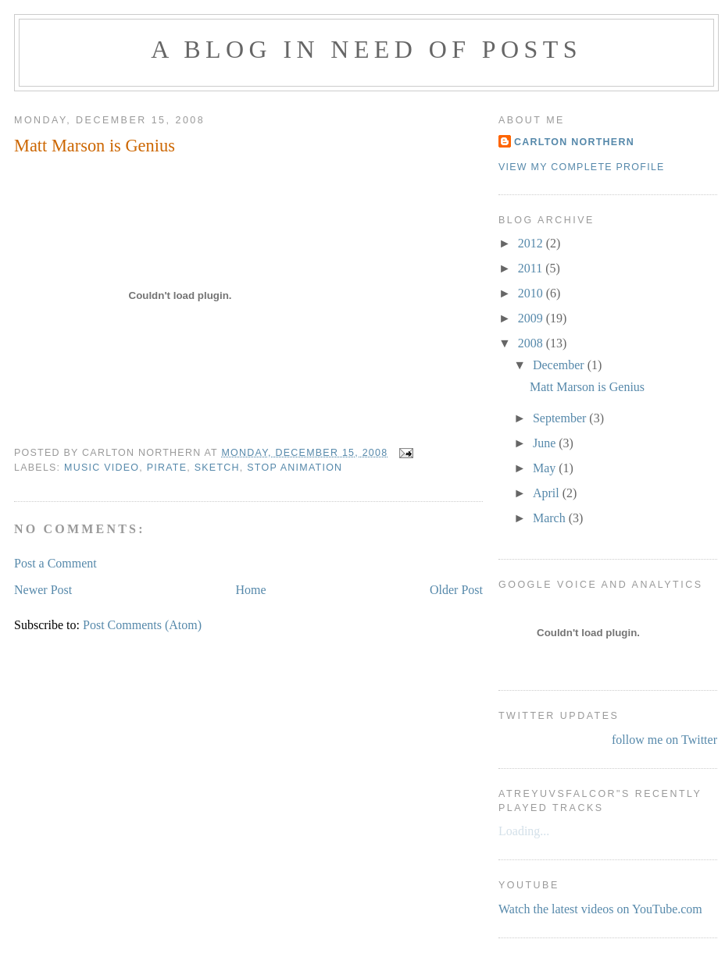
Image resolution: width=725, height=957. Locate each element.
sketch (217, 467)
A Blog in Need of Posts (366, 49)
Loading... (523, 831)
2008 (532, 343)
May (546, 468)
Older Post (456, 589)
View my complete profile (581, 167)
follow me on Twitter (664, 739)
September (561, 418)
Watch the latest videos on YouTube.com (600, 909)
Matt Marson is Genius (94, 145)
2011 (531, 268)
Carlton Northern (574, 142)
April (547, 493)
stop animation (294, 467)
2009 (532, 318)
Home (251, 589)
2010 (532, 293)
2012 (532, 243)
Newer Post (43, 589)
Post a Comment (55, 563)
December (560, 365)
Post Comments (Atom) (142, 624)
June (546, 443)
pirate (167, 467)
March (551, 518)
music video (101, 467)
